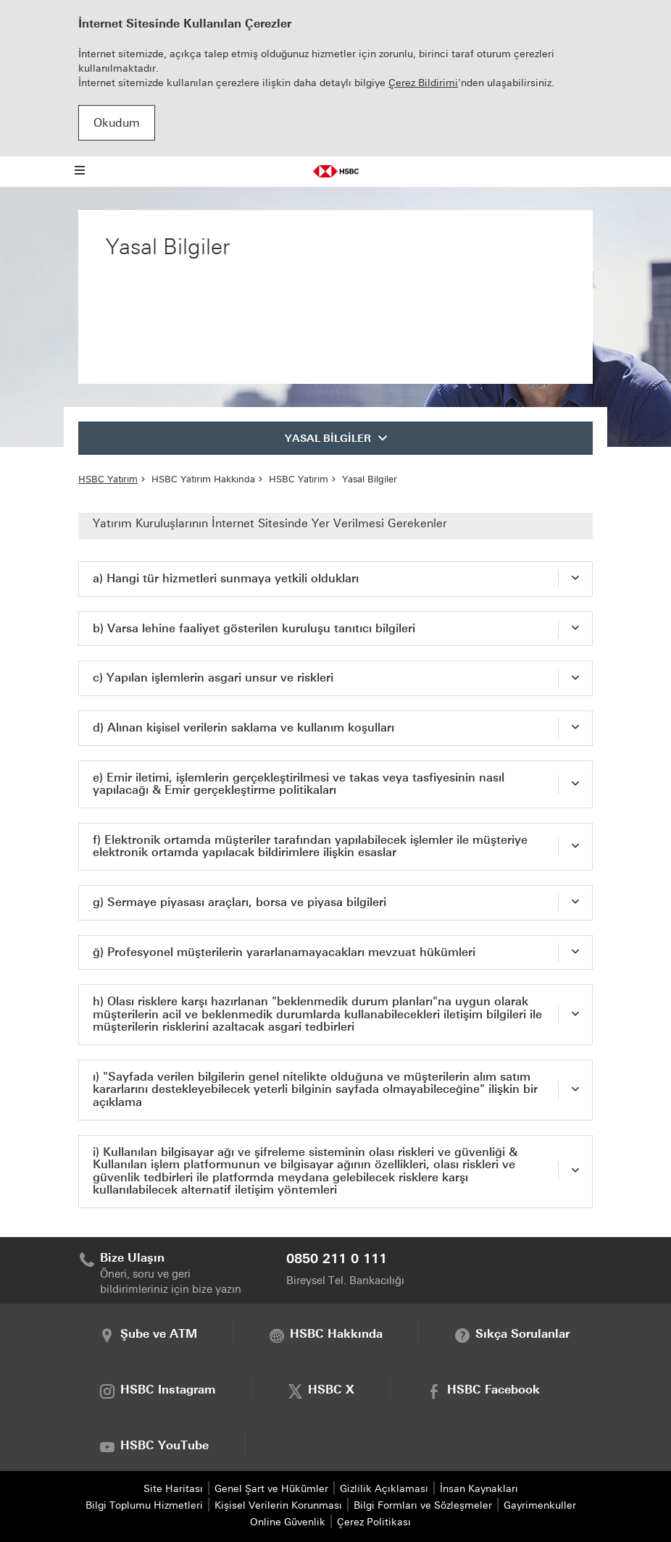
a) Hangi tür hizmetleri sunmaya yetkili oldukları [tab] (226, 578)
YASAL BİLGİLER (328, 438)
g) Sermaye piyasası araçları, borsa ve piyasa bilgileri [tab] (239, 902)
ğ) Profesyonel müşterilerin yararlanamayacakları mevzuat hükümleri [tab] (284, 952)
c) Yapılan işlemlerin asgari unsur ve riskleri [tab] (213, 677)
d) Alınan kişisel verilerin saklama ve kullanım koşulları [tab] (243, 727)
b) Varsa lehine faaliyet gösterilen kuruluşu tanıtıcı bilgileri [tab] (254, 628)
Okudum (116, 123)
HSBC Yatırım (108, 479)
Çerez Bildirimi (423, 83)
